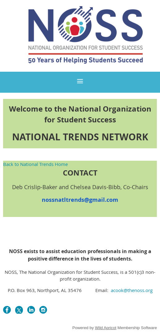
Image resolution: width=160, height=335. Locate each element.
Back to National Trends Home (35, 164)
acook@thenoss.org (131, 290)
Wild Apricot (105, 327)
